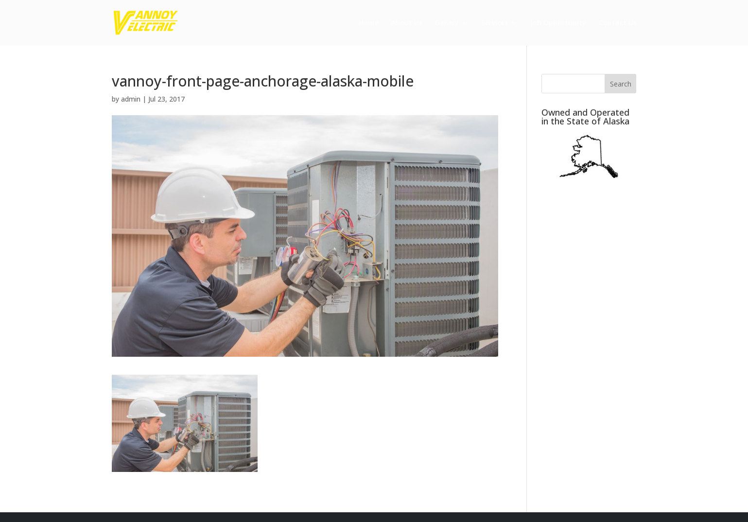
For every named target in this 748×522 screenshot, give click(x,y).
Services (494, 23)
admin (130, 99)
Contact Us (618, 23)
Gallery (447, 23)
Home (369, 23)
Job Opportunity (558, 23)
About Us (406, 23)
